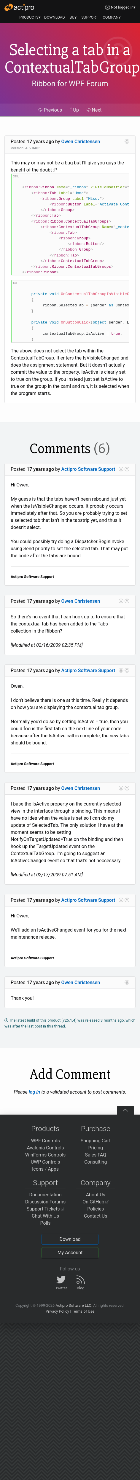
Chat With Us (45, 1216)
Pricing (95, 1148)
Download (69, 1239)
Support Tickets (45, 1209)
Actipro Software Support (88, 469)
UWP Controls (45, 1162)
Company (96, 1183)
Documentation (45, 1195)
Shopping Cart (96, 1141)
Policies (95, 1209)
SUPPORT (90, 17)
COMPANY (112, 17)
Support (45, 1183)
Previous (50, 110)
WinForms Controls (45, 1155)
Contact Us (95, 1216)
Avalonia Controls (45, 1148)
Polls (45, 1223)
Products (45, 1129)
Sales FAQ (95, 1155)
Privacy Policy (57, 1311)
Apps (53, 1169)
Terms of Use (83, 1311)
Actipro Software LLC (73, 1305)
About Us (95, 1195)
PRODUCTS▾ (30, 17)
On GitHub (95, 1202)
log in (34, 1092)
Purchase (95, 1129)
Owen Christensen (80, 141)
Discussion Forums (45, 1202)
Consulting (95, 1162)
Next (94, 110)
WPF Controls (45, 1141)
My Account (70, 1252)
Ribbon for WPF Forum (70, 83)
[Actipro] (19, 7)
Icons (38, 1169)
